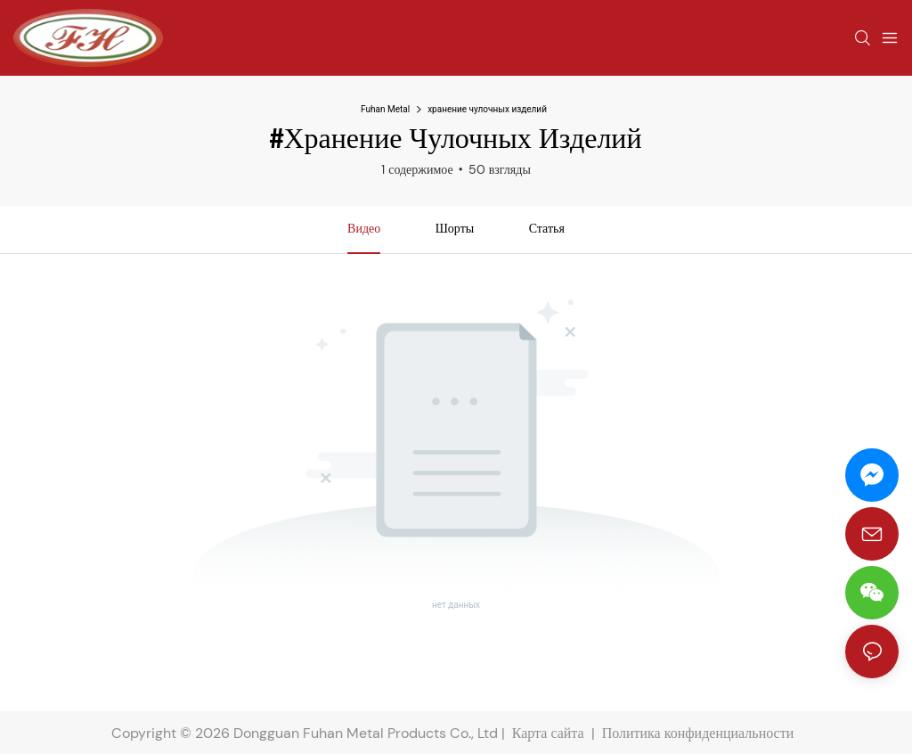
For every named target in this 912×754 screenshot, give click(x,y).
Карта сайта (548, 733)
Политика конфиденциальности (700, 733)
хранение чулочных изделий (487, 109)
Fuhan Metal (385, 109)
